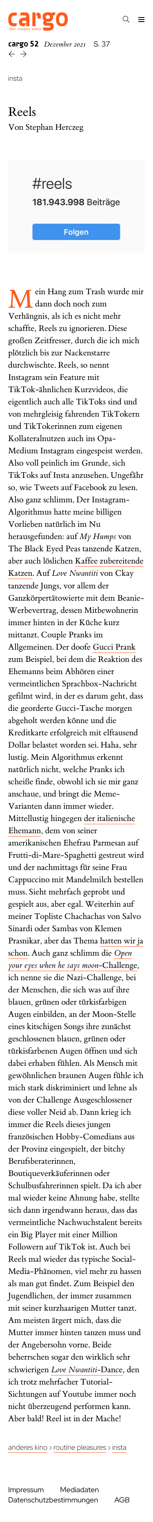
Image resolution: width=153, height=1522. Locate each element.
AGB (122, 1500)
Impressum (26, 1490)
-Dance (87, 1370)
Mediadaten (79, 1490)
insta (15, 78)
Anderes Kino (27, 1447)
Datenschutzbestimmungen (53, 1500)
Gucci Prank (114, 647)
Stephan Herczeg (55, 127)
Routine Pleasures (79, 1447)
